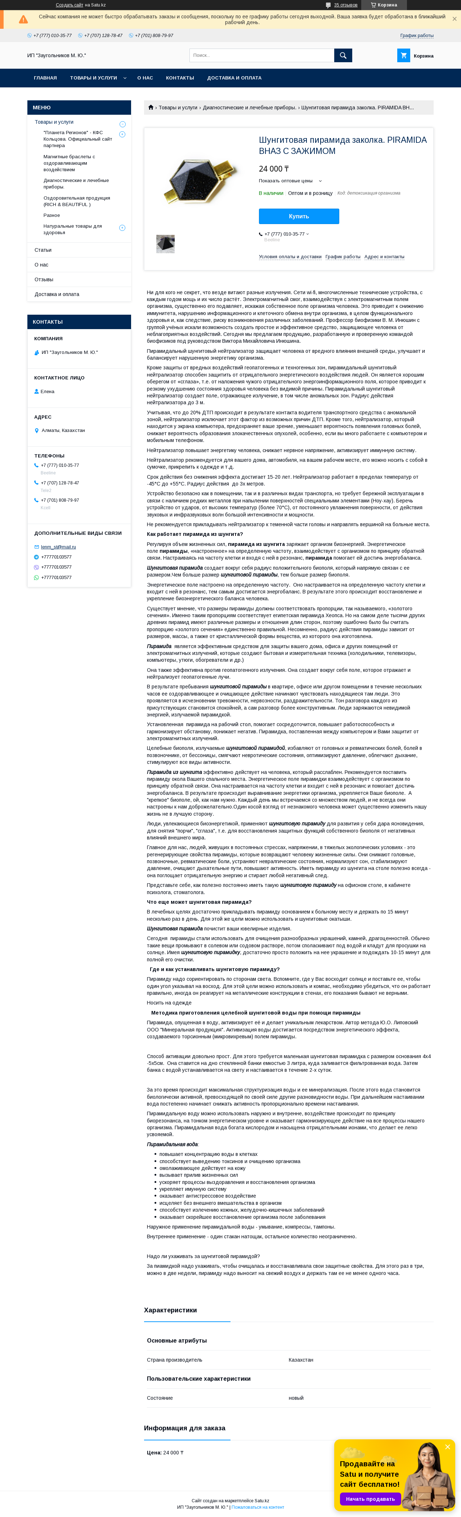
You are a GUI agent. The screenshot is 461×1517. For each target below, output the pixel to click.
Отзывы (44, 279)
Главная (45, 78)
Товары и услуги (93, 78)
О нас (145, 78)
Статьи (43, 250)
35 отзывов (346, 5)
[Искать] (343, 55)
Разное (52, 215)
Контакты (180, 78)
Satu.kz (262, 1500)
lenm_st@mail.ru (58, 547)
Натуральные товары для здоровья (73, 229)
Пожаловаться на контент (258, 1507)
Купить (299, 216)
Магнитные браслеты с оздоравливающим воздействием (69, 163)
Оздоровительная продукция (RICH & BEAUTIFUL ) (77, 201)
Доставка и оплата (234, 78)
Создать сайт (69, 5)
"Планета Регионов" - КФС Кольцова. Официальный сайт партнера (78, 139)
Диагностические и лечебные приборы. (249, 107)
